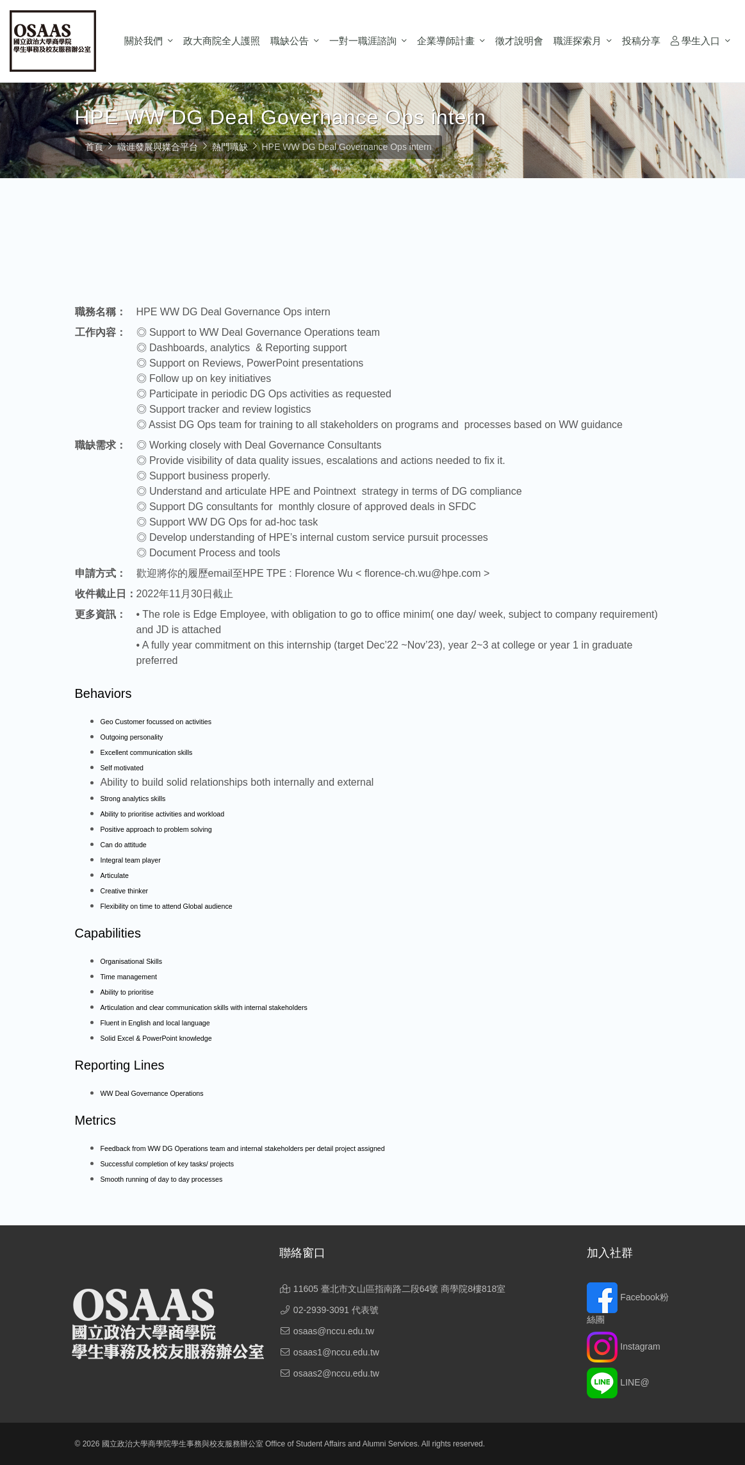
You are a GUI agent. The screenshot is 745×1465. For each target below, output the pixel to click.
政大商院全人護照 (221, 40)
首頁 (94, 147)
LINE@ (618, 1382)
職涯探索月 (577, 40)
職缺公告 (289, 40)
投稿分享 (641, 40)
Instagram (623, 1346)
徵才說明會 (519, 40)
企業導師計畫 (446, 40)
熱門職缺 (230, 147)
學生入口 (695, 40)
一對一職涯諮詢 (363, 40)
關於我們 (143, 40)
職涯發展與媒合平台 (157, 147)
